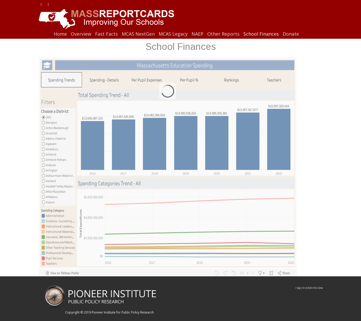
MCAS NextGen (138, 34)
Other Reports (223, 34)
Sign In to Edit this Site (309, 287)
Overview (81, 34)
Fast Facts (106, 34)
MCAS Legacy (173, 34)
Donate (291, 34)
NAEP (197, 34)
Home (60, 34)
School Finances (261, 34)
